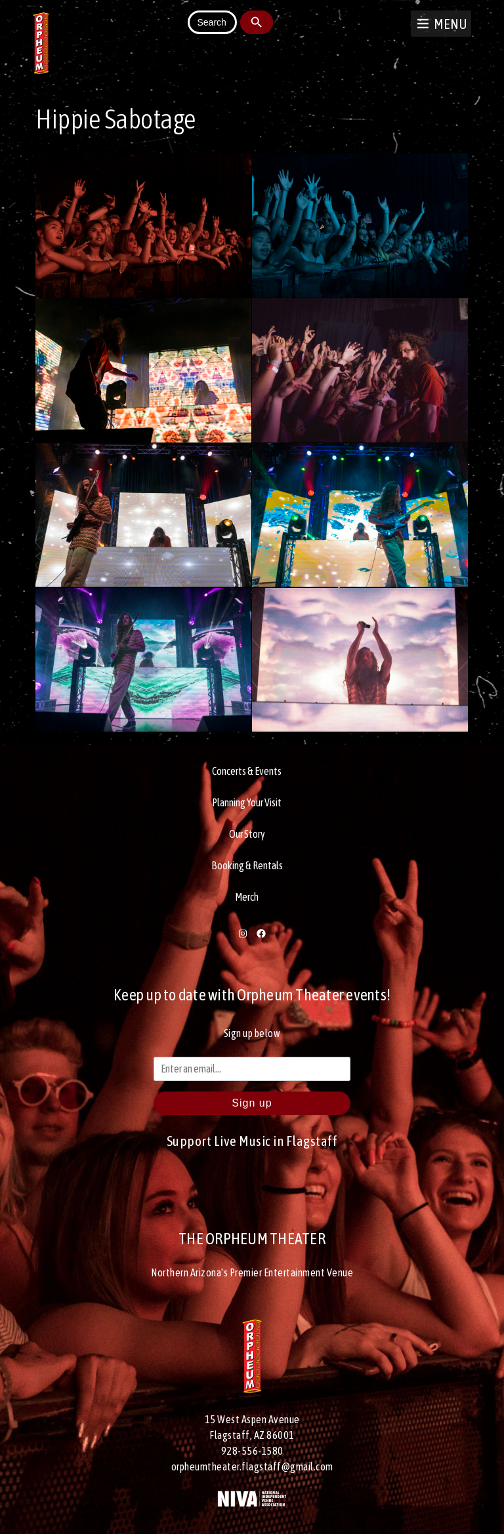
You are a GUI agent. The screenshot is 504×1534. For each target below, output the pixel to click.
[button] (450, 23)
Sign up (252, 1103)
